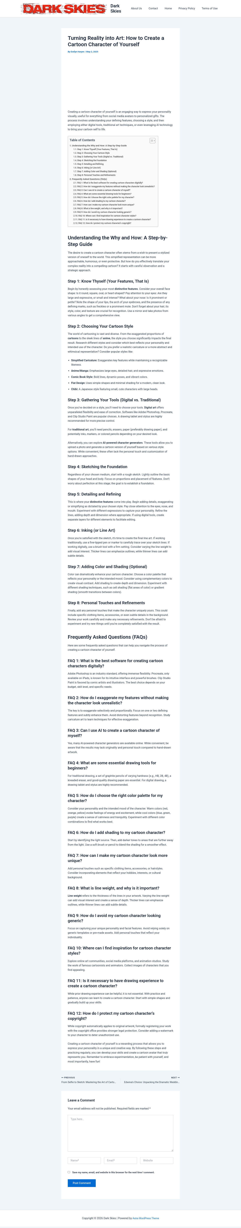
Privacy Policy (189, 9)
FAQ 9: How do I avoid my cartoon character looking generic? (106, 213)
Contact (158, 9)
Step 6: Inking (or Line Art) (90, 168)
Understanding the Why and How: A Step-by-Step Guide (102, 146)
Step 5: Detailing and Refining (91, 165)
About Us (142, 9)
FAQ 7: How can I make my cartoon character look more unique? (108, 205)
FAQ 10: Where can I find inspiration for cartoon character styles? (110, 216)
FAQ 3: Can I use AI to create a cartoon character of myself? (106, 191)
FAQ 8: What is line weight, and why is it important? (102, 209)
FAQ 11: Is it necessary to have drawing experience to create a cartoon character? (118, 220)
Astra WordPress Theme (145, 1219)
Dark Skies (121, 9)
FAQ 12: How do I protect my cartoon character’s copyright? (107, 223)
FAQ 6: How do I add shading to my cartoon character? (103, 202)
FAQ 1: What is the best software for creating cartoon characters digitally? (113, 183)
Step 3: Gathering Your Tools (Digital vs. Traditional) (102, 157)
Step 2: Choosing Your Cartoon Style (95, 154)
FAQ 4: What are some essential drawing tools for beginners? (106, 194)
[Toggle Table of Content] (158, 141)
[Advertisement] (120, 82)
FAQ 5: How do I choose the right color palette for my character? (108, 198)
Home (171, 9)
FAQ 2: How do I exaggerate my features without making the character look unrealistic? (119, 187)
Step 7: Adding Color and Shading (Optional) (98, 172)
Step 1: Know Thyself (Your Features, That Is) (99, 150)
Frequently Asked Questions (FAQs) (91, 179)
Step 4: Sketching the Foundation (93, 161)
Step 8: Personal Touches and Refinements (98, 175)
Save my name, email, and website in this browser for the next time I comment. (113, 1173)
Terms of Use (210, 9)
